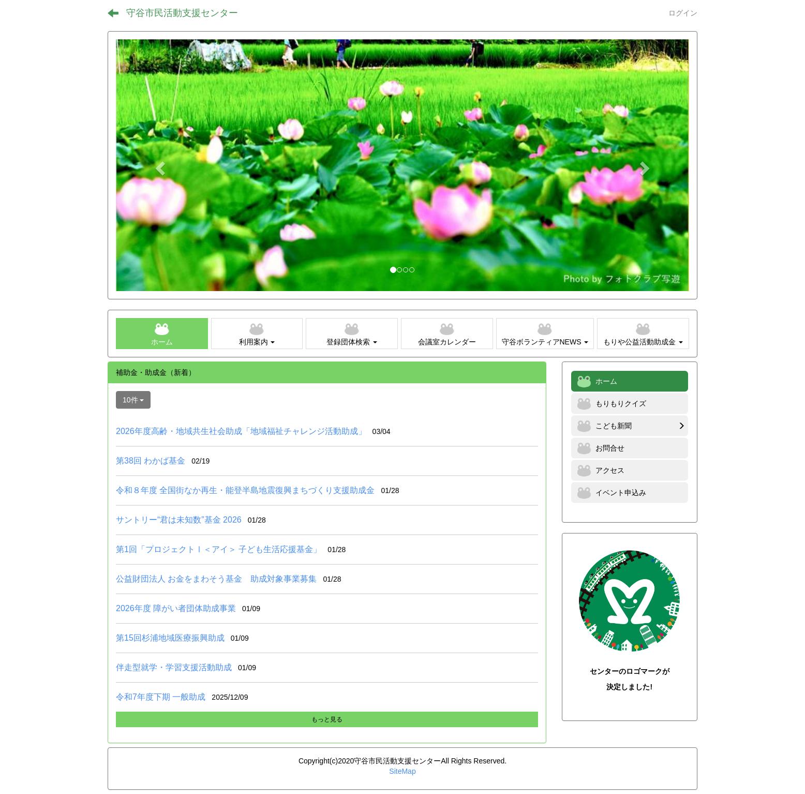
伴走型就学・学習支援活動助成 (174, 667)
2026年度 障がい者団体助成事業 (176, 608)
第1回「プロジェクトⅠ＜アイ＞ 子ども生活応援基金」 (218, 549)
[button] (159, 165)
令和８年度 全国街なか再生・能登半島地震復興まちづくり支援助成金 (245, 490)
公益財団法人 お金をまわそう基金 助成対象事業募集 (216, 578)
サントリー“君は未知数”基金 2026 (179, 519)
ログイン (682, 13)
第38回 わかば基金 (150, 460)
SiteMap (402, 771)
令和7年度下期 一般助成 (160, 696)
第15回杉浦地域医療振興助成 (170, 637)
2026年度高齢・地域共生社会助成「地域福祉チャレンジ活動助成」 (241, 431)
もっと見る (326, 719)
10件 (133, 400)
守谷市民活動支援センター (182, 13)
